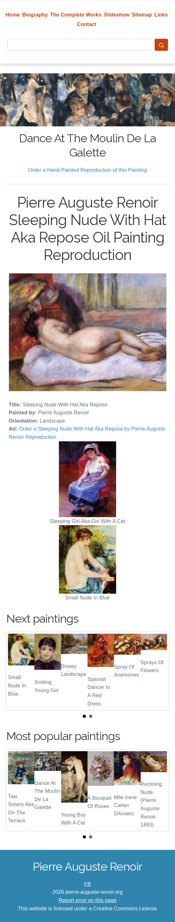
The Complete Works (76, 14)
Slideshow (117, 14)
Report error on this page (87, 900)
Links (161, 14)
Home (12, 14)
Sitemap (142, 14)
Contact (86, 24)
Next (159, 671)
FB (87, 884)
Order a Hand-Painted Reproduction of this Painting (87, 170)
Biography (35, 14)
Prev (16, 671)
